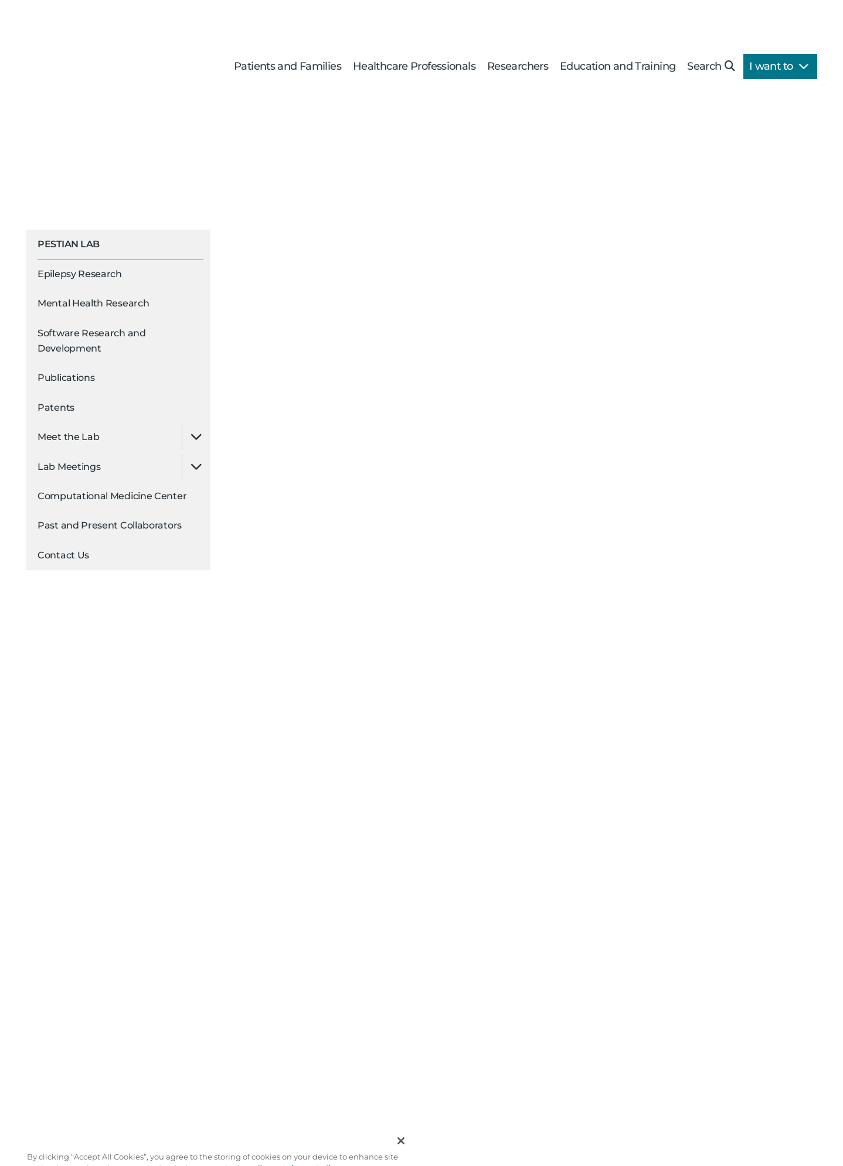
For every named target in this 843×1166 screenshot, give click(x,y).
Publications (66, 377)
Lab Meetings (69, 466)
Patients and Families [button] (287, 66)
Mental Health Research (93, 303)
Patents (56, 407)
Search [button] (711, 66)
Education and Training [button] (617, 66)
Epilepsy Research (80, 273)
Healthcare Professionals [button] (414, 66)
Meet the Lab (68, 436)
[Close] (401, 1153)
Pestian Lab (69, 244)
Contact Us (63, 555)
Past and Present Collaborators (110, 525)
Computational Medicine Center (112, 496)
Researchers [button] (517, 66)
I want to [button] (778, 66)
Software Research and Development (92, 341)
